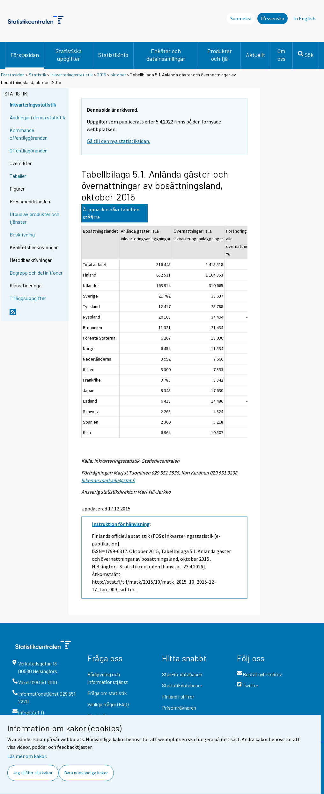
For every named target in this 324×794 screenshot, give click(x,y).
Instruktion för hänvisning (121, 524)
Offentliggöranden (29, 150)
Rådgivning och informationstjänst (107, 678)
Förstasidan (25, 54)
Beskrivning (22, 234)
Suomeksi (240, 18)
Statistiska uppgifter (68, 54)
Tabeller (18, 176)
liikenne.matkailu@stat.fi (108, 480)
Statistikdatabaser (182, 685)
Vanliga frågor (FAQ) (108, 704)
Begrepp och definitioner (36, 273)
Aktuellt (255, 54)
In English (304, 18)
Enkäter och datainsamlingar (165, 54)
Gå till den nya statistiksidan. (118, 141)
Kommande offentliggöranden (29, 134)
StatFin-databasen (182, 674)
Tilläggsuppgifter (28, 298)
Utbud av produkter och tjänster (34, 218)
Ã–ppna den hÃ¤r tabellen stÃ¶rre (111, 213)
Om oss (281, 54)
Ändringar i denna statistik (37, 117)
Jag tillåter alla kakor (33, 773)
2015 (101, 74)
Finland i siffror (178, 696)
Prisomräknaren (179, 708)
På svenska (272, 18)
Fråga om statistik (107, 693)
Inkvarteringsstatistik (71, 74)
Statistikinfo (113, 54)
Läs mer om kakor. (27, 756)
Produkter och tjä (219, 54)
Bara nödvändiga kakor (86, 773)
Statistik (37, 74)
